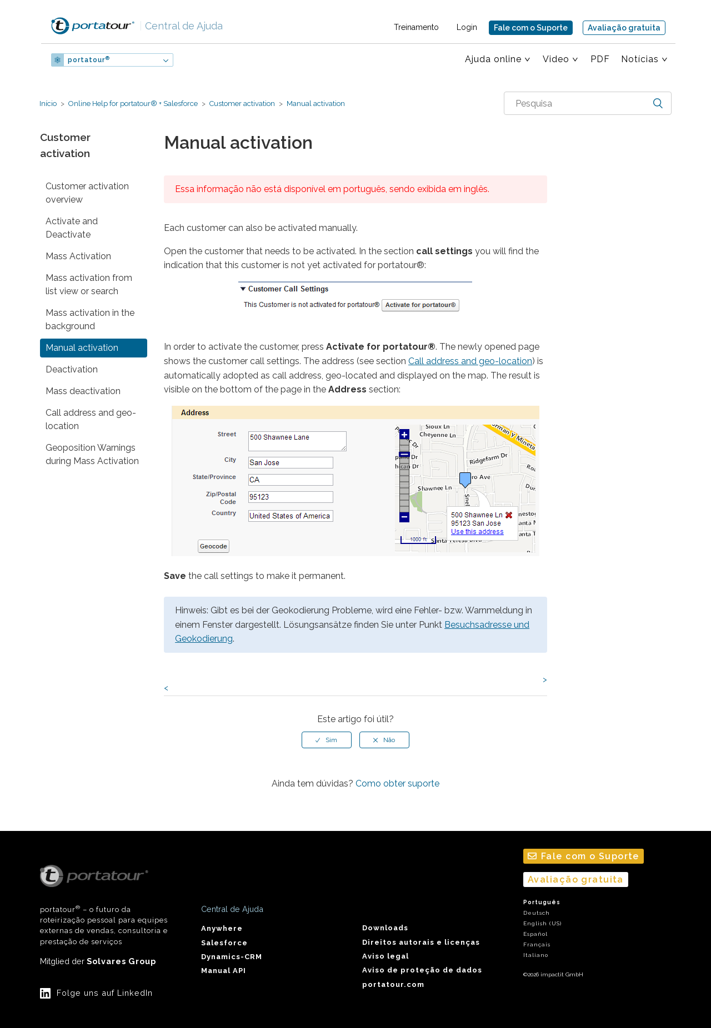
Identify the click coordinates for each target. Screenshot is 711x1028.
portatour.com (393, 984)
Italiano (535, 955)
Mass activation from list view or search (89, 284)
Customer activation (242, 103)
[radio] (327, 740)
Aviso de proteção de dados (422, 970)
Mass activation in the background (90, 319)
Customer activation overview (87, 193)
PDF (600, 59)
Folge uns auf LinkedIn (105, 992)
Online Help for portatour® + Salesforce (133, 103)
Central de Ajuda (181, 26)
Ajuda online (493, 59)
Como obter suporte (397, 783)
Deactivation (72, 369)
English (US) (542, 923)
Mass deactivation (83, 391)
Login (467, 27)
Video (556, 59)
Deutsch (536, 913)
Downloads (385, 928)
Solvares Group (121, 961)
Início (48, 103)
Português (541, 902)
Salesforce (224, 943)
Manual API (223, 970)
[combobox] (587, 103)
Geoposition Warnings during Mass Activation (92, 454)
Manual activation (315, 103)
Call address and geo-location (91, 419)
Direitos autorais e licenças (421, 942)
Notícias (640, 59)
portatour (89, 60)
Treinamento (416, 27)
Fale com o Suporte (531, 27)
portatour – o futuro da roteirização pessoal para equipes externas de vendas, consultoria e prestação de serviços (104, 905)
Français (536, 944)
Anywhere (222, 928)
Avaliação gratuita (624, 27)
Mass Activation (78, 256)
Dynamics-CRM (231, 957)
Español (535, 934)
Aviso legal (385, 956)
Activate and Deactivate (72, 228)
